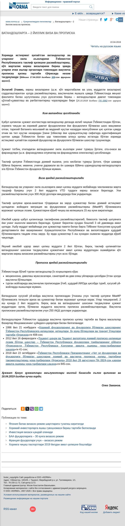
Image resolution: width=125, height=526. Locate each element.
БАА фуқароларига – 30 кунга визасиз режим (36, 436)
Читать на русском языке (106, 46)
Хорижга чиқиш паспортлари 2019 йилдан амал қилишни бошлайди (50, 444)
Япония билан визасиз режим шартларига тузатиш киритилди (46, 423)
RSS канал (10, 509)
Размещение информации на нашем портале (26, 498)
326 (53, 77)
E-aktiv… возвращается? (91, 13)
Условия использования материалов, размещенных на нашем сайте (37, 494)
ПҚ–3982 (102, 100)
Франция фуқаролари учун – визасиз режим (35, 440)
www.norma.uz (13, 21)
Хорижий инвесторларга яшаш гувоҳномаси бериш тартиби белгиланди (52, 428)
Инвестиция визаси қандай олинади (31, 432)
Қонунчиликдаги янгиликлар (37, 21)
